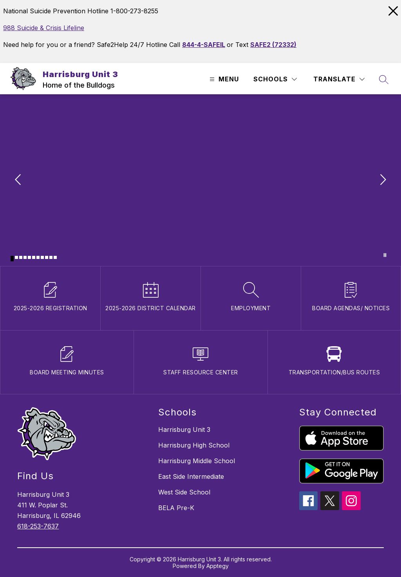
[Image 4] (25, 257)
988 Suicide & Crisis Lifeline (43, 28)
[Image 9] (46, 257)
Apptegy (217, 566)
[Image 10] (50, 257)
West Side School (184, 492)
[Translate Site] (339, 79)
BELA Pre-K (176, 508)
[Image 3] (20, 257)
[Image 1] (12, 258)
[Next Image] (382, 180)
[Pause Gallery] (385, 255)
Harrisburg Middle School (196, 461)
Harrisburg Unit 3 (184, 429)
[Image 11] (55, 257)
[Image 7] (38, 257)
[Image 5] (29, 257)
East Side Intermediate (191, 476)
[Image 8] (42, 257)
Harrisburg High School (193, 445)
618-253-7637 (38, 526)
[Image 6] (33, 257)
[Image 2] (16, 257)
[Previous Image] (18, 180)
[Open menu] (223, 79)
